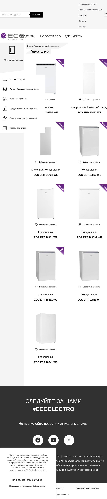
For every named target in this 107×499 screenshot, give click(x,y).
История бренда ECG (88, 4)
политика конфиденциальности (87, 488)
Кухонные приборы (18, 99)
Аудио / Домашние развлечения (24, 89)
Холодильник (45, 107)
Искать (36, 14)
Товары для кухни (18, 128)
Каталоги (82, 21)
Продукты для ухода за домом (23, 108)
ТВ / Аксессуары (17, 79)
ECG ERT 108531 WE (89, 237)
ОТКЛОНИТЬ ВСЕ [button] (34, 480)
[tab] (22, 79)
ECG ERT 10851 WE (45, 299)
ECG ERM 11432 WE (46, 175)
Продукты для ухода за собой (23, 118)
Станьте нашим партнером (90, 10)
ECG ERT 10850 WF (89, 299)
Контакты (83, 15)
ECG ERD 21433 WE (89, 112)
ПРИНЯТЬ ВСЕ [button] (18, 480)
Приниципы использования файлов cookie (27, 486)
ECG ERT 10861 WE (45, 237)
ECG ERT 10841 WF (45, 362)
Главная (30, 46)
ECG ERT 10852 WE (89, 175)
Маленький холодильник (45, 169)
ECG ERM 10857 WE (46, 112)
